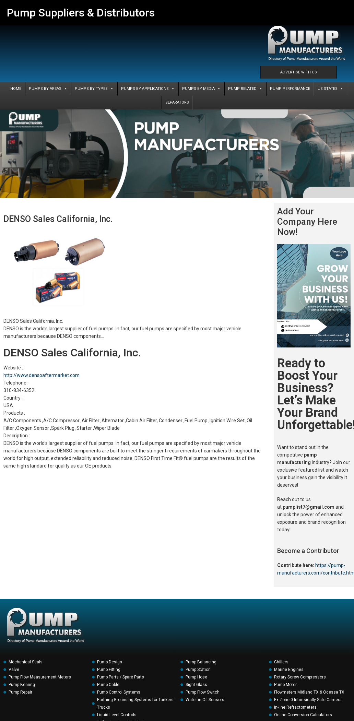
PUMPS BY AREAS (48, 89)
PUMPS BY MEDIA (201, 89)
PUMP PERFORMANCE (290, 88)
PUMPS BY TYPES (94, 89)
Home (15, 88)
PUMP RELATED (245, 89)
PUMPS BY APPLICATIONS (148, 89)
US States (330, 89)
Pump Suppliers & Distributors (81, 12)
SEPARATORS (177, 102)
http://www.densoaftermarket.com (41, 375)
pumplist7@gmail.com (308, 507)
